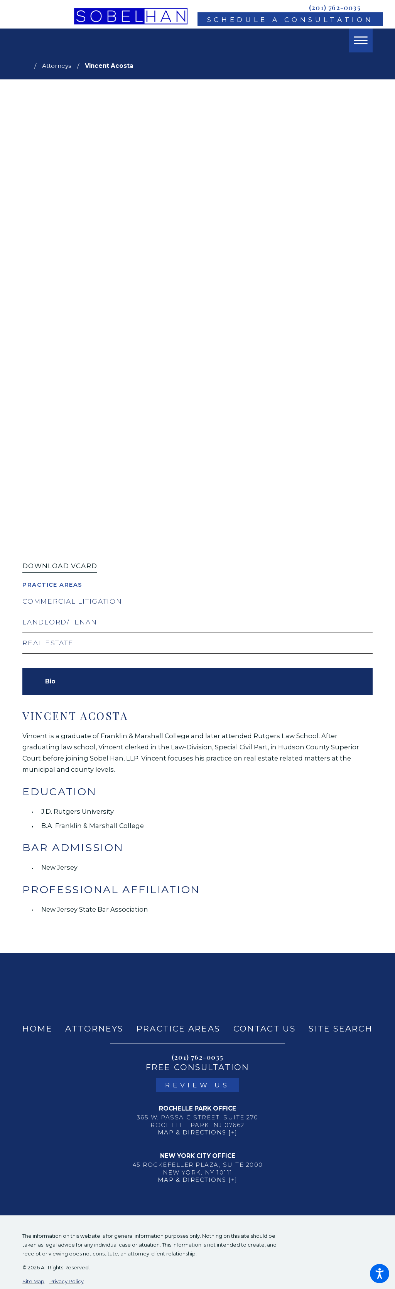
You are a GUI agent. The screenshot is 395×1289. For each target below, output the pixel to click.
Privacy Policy (66, 1281)
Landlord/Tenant (61, 622)
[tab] (50, 681)
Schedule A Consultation (290, 19)
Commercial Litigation (72, 601)
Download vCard (59, 566)
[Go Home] (28, 66)
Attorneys (56, 65)
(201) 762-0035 (335, 7)
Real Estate (47, 643)
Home (37, 1028)
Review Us (197, 1085)
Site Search (340, 1028)
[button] (379, 1273)
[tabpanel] (197, 812)
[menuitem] (37, 1028)
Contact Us (264, 1028)
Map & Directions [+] (198, 1132)
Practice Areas (178, 1028)
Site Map (33, 1281)
